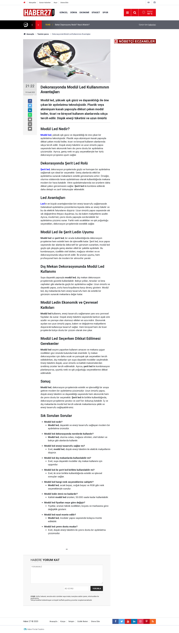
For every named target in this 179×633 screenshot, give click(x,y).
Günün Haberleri (45, 2)
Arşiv (55, 2)
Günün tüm (147, 25)
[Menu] (127, 12)
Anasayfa (53, 621)
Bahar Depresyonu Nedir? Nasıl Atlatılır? (72, 25)
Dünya (73, 12)
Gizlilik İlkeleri (82, 621)
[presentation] (32, 24)
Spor (105, 12)
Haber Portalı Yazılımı (35, 629)
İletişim (71, 621)
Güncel (64, 12)
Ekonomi (84, 12)
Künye (62, 621)
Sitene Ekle (64, 2)
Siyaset (96, 12)
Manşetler (32, 2)
